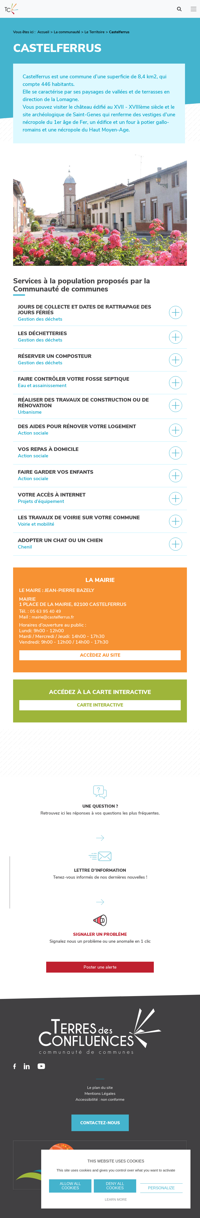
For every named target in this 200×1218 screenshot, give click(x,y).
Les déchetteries (42, 333)
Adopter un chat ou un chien (60, 540)
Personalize (161, 1188)
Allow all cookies (70, 1186)
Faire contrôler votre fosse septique (73, 379)
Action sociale (33, 433)
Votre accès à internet (51, 494)
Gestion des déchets (40, 319)
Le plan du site (100, 1087)
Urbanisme (30, 412)
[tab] (100, 313)
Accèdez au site (100, 655)
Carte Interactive (100, 705)
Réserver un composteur (54, 356)
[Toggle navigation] (193, 9)
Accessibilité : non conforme (100, 1099)
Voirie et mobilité (36, 524)
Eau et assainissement (42, 385)
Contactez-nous (100, 1123)
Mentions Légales (100, 1093)
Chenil (25, 547)
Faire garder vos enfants (55, 472)
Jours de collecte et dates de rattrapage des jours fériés (84, 309)
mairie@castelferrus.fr (53, 617)
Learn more (116, 1199)
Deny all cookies (115, 1186)
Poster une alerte (100, 967)
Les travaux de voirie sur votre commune (79, 517)
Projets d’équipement (41, 501)
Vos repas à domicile (48, 449)
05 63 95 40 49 (45, 611)
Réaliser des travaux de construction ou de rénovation (83, 402)
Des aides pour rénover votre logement (77, 426)
